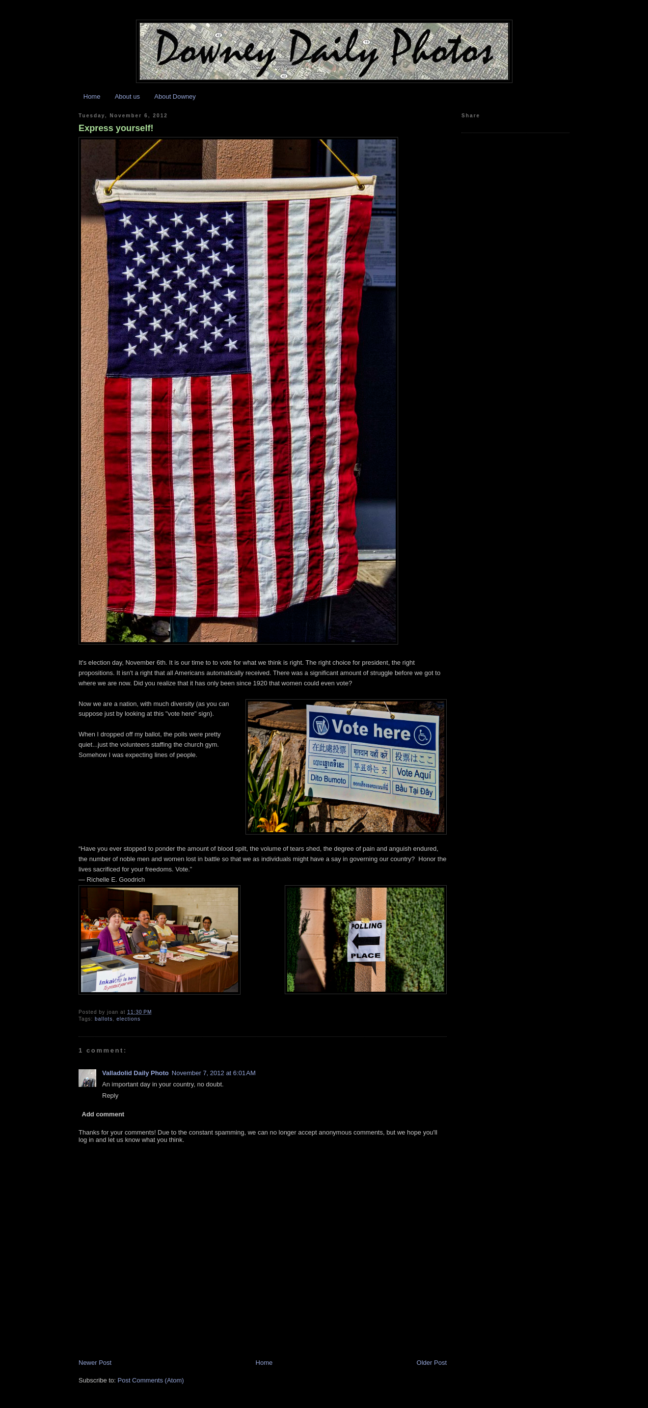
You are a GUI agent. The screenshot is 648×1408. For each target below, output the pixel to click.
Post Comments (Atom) (151, 1380)
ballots (103, 1019)
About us (127, 96)
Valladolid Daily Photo (135, 1073)
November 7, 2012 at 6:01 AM (214, 1073)
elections (128, 1019)
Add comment (103, 1114)
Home (92, 96)
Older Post (432, 1362)
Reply (110, 1095)
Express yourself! (116, 128)
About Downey (175, 96)
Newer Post (95, 1362)
